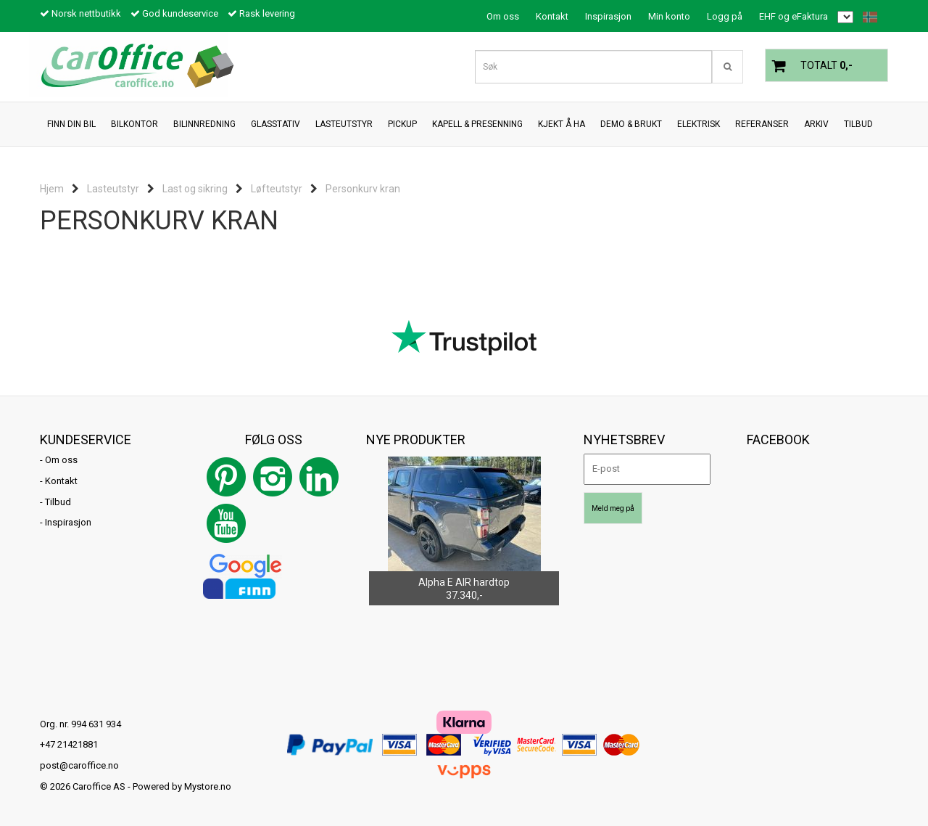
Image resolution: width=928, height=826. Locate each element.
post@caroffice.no (79, 765)
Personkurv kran (363, 189)
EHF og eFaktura (793, 16)
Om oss (502, 16)
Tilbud (58, 501)
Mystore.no (207, 786)
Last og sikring (195, 189)
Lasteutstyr (113, 189)
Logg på (724, 16)
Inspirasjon (608, 16)
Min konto (669, 16)
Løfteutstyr (276, 189)
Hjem (52, 189)
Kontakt (552, 16)
